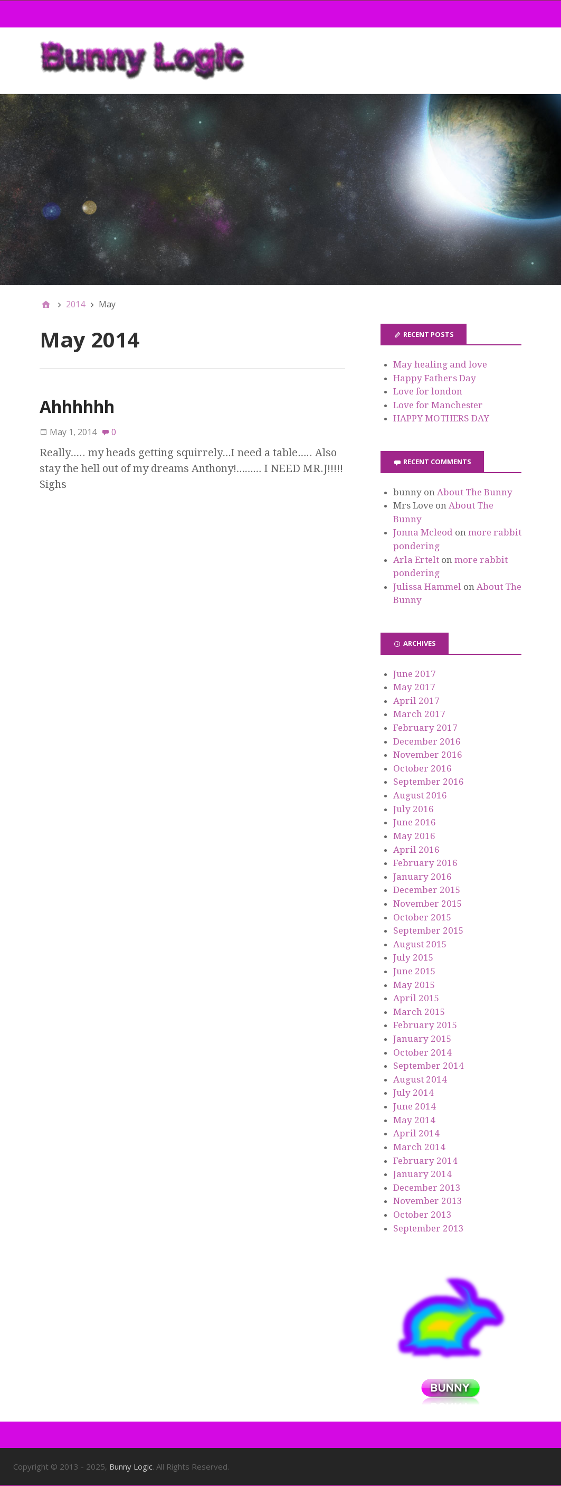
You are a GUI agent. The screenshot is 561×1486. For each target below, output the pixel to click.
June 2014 (414, 1106)
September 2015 (428, 930)
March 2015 (419, 1012)
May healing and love (440, 364)
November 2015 (427, 903)
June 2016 (414, 822)
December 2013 (427, 1187)
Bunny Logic (131, 1466)
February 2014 (425, 1160)
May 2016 (414, 836)
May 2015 (414, 985)
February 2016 (425, 863)
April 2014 (416, 1133)
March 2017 (419, 714)
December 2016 (427, 741)
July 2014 (413, 1092)
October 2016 (422, 768)
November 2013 (427, 1201)
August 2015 (420, 944)
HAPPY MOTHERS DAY (441, 418)
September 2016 (428, 781)
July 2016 (413, 809)
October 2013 (422, 1214)
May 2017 (414, 687)
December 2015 (427, 890)
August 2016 (420, 795)
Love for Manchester (438, 405)
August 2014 (420, 1079)
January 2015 (422, 1038)
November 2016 (427, 754)
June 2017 (414, 674)
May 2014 (414, 1120)
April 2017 (416, 700)
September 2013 (428, 1228)
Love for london (427, 391)
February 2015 (425, 1025)
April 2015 (416, 998)
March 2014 (419, 1147)
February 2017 (425, 727)
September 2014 (428, 1065)
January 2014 (422, 1174)
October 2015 (422, 917)
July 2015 (413, 957)
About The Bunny (474, 492)
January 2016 (422, 876)
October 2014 (422, 1052)
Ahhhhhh (77, 406)
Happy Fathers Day (434, 378)
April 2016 (416, 849)
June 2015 (414, 971)
